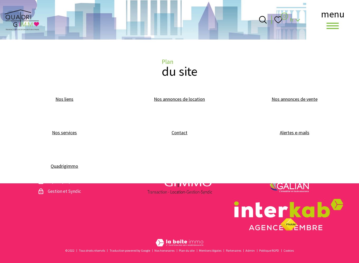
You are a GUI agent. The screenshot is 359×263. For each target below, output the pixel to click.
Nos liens (64, 99)
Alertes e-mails (294, 133)
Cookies (289, 250)
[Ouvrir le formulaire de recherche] (263, 20)
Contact (179, 133)
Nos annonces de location (179, 99)
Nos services (64, 133)
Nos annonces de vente (295, 99)
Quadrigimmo (64, 166)
